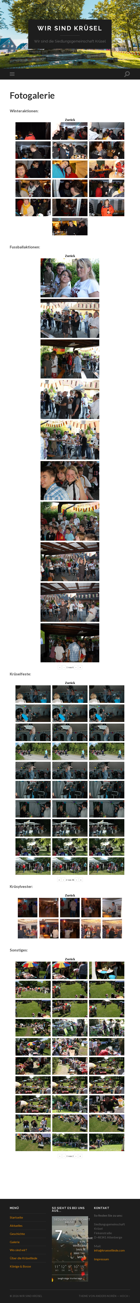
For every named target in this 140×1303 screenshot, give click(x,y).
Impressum (101, 1259)
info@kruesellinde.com (109, 1250)
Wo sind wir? (18, 1250)
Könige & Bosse (20, 1266)
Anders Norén (106, 1296)
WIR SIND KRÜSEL (70, 28)
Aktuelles (16, 1225)
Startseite (16, 1217)
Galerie (15, 1242)
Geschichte (17, 1234)
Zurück (70, 119)
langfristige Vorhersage (70, 1278)
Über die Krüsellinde (23, 1258)
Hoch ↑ (125, 1296)
